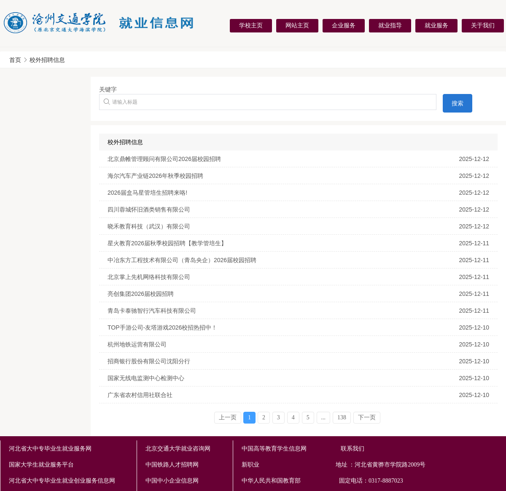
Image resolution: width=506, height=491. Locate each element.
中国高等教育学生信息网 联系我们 (303, 448)
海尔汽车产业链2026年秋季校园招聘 (155, 175)
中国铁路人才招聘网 (172, 464)
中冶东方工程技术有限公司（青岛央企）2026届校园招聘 (182, 260)
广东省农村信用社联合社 (140, 395)
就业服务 (436, 25)
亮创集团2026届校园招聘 (141, 293)
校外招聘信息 (47, 59)
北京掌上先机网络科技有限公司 (149, 277)
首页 (15, 59)
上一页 (228, 417)
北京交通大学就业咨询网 (177, 448)
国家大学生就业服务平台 (41, 464)
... (323, 417)
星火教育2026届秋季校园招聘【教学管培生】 (167, 243)
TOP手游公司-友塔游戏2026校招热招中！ (162, 327)
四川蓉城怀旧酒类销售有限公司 (149, 209)
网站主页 (297, 25)
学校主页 (251, 25)
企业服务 (343, 25)
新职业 (323, 464)
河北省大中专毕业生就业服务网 (50, 448)
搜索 (457, 103)
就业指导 (390, 25)
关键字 (108, 89)
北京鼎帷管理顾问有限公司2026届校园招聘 (164, 159)
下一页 (367, 417)
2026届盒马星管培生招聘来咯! (147, 192)
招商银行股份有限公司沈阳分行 (149, 361)
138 (341, 417)
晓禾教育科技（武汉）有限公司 (149, 226)
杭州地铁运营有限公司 (137, 344)
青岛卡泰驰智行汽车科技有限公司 (152, 310)
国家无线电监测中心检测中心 (146, 378)
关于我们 (483, 25)
